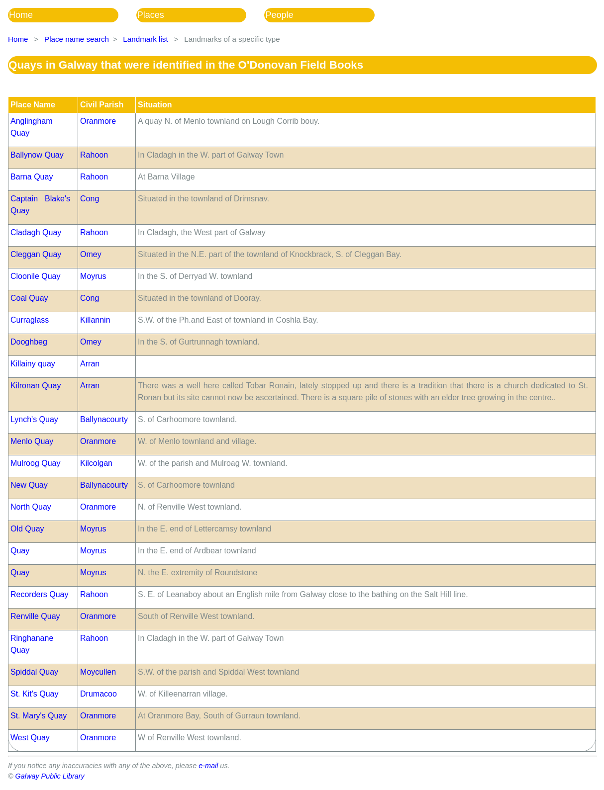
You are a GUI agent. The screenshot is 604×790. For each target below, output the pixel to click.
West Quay (30, 737)
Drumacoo (98, 694)
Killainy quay (32, 363)
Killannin (95, 320)
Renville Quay (35, 616)
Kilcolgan (96, 463)
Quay (19, 550)
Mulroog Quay (35, 463)
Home (21, 15)
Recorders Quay (39, 594)
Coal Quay (29, 298)
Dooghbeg (28, 342)
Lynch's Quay (34, 419)
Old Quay (27, 529)
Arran (90, 363)
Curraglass (29, 320)
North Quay (30, 507)
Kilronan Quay (35, 385)
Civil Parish (101, 104)
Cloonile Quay (35, 276)
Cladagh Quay (35, 232)
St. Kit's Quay (34, 694)
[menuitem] (72, 15)
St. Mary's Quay (38, 715)
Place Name (32, 104)
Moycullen (98, 672)
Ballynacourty (104, 419)
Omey (90, 254)
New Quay (29, 485)
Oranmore (98, 121)
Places (150, 15)
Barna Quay (31, 177)
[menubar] (200, 15)
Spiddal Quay (34, 672)
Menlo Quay (31, 441)
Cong (89, 198)
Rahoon (94, 155)
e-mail (208, 766)
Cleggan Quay (35, 254)
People (279, 15)
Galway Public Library (50, 776)
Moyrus (93, 276)
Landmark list (145, 39)
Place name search (76, 39)
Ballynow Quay (37, 155)
